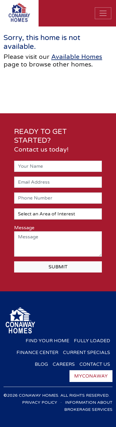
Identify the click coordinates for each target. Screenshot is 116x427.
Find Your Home (47, 341)
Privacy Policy (39, 402)
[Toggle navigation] (103, 13)
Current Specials (86, 352)
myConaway (91, 376)
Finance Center (37, 352)
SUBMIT (58, 267)
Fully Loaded (92, 341)
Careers (64, 364)
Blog (41, 364)
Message (24, 228)
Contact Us (94, 364)
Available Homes (76, 57)
